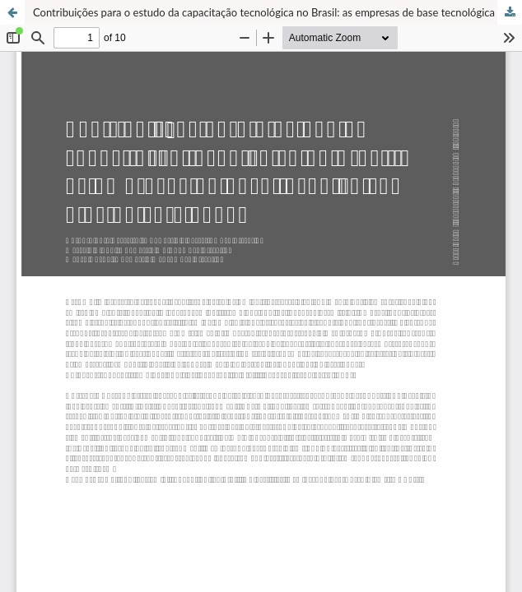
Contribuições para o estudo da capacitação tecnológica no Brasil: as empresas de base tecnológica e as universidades (277, 12)
